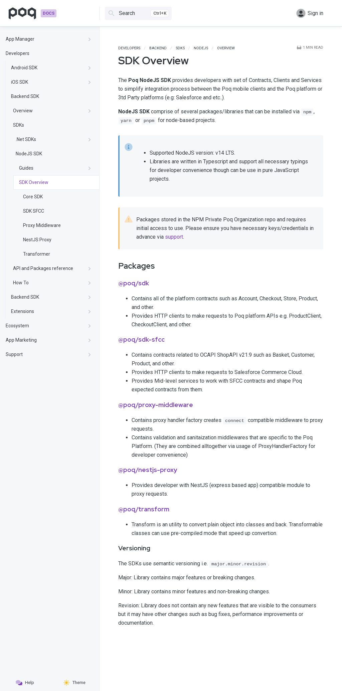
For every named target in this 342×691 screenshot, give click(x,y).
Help (25, 682)
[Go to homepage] (32, 13)
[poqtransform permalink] (113, 511)
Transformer (36, 254)
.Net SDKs (53, 139)
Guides (55, 168)
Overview (52, 110)
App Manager (48, 39)
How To (52, 282)
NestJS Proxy (37, 239)
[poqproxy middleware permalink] (113, 406)
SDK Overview (33, 182)
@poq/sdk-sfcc (141, 339)
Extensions (51, 311)
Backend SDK (25, 96)
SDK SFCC (33, 211)
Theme (74, 682)
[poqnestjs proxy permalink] (113, 471)
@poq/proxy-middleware (155, 405)
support (174, 237)
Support (48, 354)
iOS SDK (51, 82)
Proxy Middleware (42, 225)
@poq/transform (143, 509)
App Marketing (48, 340)
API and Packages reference (52, 268)
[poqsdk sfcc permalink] (113, 341)
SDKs (18, 125)
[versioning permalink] (113, 550)
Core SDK (33, 196)
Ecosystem (48, 325)
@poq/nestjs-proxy (147, 470)
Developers (17, 53)
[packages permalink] (113, 266)
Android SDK (51, 67)
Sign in (309, 13)
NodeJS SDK (29, 153)
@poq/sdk (133, 283)
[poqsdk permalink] (113, 285)
